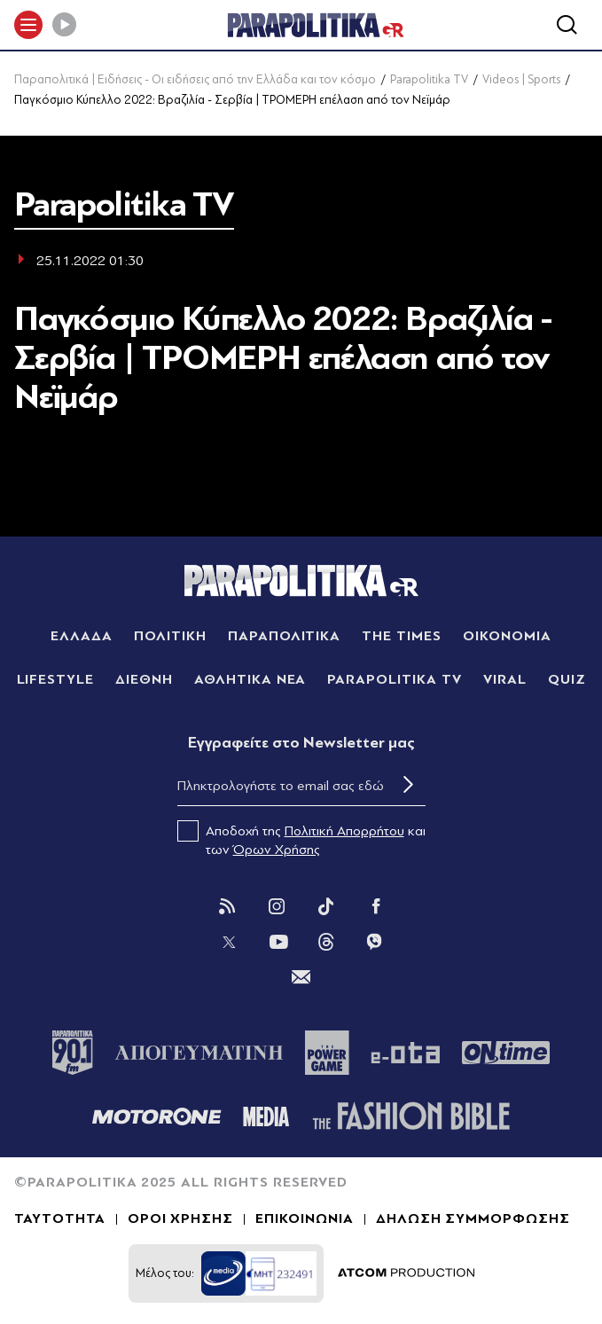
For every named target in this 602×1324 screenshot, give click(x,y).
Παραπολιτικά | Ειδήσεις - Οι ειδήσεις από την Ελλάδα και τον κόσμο (195, 79)
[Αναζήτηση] (566, 25)
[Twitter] (228, 941)
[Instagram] (276, 906)
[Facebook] (376, 906)
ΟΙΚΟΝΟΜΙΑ (507, 636)
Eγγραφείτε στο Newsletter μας (301, 742)
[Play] (64, 25)
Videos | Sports (521, 79)
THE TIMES (402, 636)
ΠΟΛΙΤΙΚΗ (170, 636)
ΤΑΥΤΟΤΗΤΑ (60, 1218)
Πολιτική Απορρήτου (344, 831)
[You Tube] (278, 941)
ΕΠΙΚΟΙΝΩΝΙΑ (304, 1218)
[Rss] (227, 906)
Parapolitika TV (429, 79)
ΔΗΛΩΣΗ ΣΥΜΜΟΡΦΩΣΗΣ (473, 1218)
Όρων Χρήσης (276, 850)
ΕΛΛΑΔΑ (82, 636)
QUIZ (567, 679)
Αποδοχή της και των (301, 839)
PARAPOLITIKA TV (394, 679)
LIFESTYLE (56, 679)
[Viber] (374, 941)
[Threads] (326, 941)
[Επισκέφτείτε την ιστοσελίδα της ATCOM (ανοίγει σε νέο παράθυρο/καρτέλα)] (406, 1273)
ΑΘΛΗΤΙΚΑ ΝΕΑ (250, 679)
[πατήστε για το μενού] (28, 25)
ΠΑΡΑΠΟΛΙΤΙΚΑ (284, 636)
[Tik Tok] (326, 906)
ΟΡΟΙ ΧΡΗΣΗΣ (181, 1218)
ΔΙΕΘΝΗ (144, 679)
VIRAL (505, 679)
